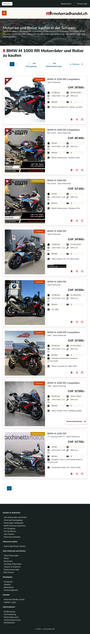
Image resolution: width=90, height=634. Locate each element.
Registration (66, 3)
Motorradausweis (11, 617)
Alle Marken (9, 534)
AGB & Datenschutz (12, 620)
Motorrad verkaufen (12, 537)
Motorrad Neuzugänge (13, 520)
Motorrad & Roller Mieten (15, 546)
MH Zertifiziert (10, 531)
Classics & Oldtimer (12, 567)
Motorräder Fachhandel (13, 523)
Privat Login (82, 3)
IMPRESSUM (9, 623)
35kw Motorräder (11, 555)
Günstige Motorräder (13, 564)
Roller (6, 558)
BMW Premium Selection (14, 525)
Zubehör (7, 584)
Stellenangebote (11, 590)
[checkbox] (28, 63)
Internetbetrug (10, 614)
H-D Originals (9, 528)
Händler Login (10, 602)
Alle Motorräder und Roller (15, 517)
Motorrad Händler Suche (14, 599)
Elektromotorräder (11, 569)
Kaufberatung (9, 611)
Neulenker (8, 561)
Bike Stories (9, 572)
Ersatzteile (8, 581)
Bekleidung (8, 587)
